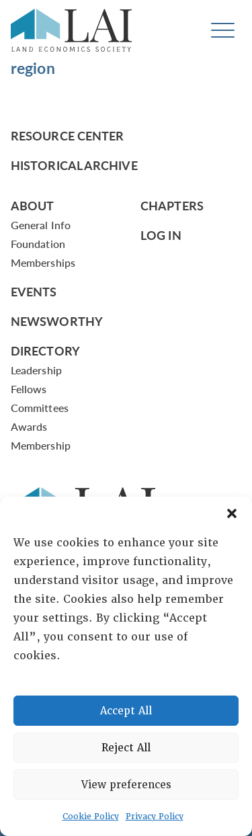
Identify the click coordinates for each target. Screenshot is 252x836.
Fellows (29, 388)
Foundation (38, 243)
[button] (232, 513)
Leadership (36, 370)
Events (34, 291)
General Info (41, 225)
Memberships (43, 262)
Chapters (172, 205)
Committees (40, 407)
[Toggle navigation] (222, 30)
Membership (41, 445)
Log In (160, 234)
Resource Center (67, 135)
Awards (29, 426)
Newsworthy (57, 320)
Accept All (126, 711)
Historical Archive (74, 165)
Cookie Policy (90, 816)
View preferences (126, 785)
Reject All (126, 748)
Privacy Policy (154, 816)
